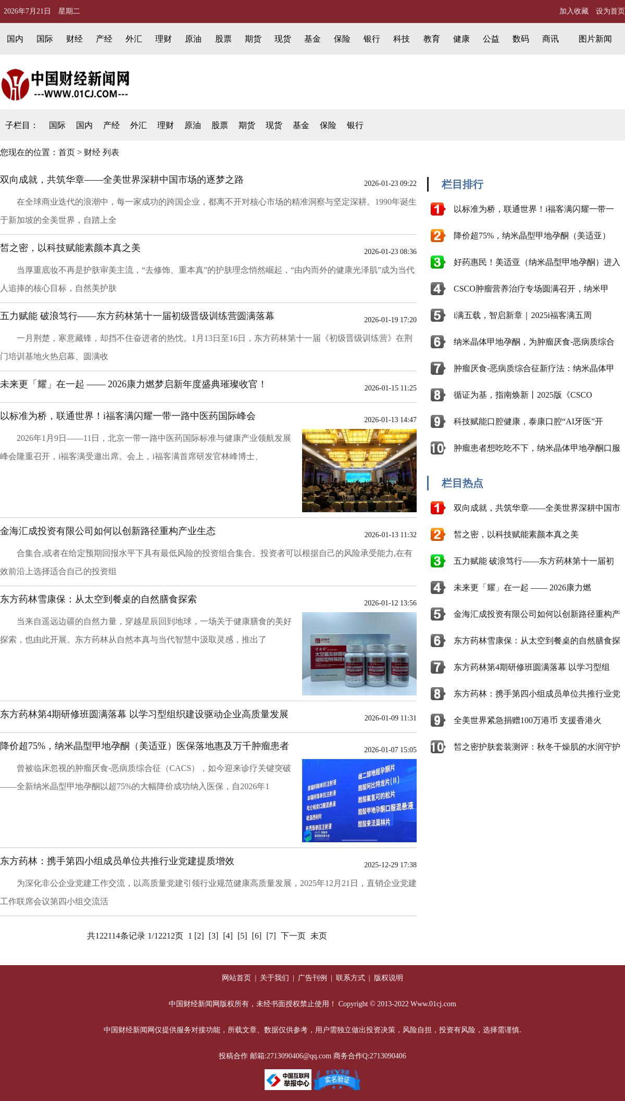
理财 (163, 38)
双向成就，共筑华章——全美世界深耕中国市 (537, 507)
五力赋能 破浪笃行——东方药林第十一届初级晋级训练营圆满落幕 (137, 316)
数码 (520, 38)
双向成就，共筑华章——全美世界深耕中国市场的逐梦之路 (122, 179)
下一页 (293, 935)
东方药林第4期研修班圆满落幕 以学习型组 (532, 667)
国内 (15, 38)
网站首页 (236, 978)
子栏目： (22, 125)
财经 (74, 38)
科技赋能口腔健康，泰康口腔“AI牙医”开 (528, 421)
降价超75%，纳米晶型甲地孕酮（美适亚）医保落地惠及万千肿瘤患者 (144, 746)
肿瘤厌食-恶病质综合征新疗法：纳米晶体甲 (534, 368)
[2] (199, 935)
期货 (253, 38)
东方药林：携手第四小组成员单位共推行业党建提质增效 (117, 861)
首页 (66, 152)
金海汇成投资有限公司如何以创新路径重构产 (537, 614)
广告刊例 (312, 978)
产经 (104, 38)
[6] (257, 935)
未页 (318, 935)
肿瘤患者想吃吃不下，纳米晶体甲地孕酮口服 (537, 448)
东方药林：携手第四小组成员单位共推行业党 (537, 693)
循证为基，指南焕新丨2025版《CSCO (523, 394)
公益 (491, 38)
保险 (342, 38)
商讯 (550, 38)
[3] (214, 935)
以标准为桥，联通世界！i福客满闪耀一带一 (534, 209)
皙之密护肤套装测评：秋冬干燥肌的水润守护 (537, 746)
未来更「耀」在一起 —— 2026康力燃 (522, 587)
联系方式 (351, 978)
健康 (461, 38)
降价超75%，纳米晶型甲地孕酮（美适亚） (532, 235)
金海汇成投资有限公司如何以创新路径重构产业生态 (108, 531)
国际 (44, 38)
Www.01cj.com (433, 1004)
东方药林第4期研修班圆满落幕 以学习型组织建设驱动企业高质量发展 (144, 714)
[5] (242, 935)
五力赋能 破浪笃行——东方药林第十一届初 (534, 560)
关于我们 (274, 978)
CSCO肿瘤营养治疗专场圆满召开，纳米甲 (531, 288)
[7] (271, 935)
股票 (223, 38)
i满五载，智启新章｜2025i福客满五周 (523, 315)
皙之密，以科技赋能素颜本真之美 (70, 248)
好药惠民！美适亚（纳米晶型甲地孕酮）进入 (537, 262)
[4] (228, 935)
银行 (372, 38)
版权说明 (387, 978)
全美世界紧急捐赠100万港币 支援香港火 (528, 720)
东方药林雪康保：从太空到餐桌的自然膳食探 (537, 640)
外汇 (134, 38)
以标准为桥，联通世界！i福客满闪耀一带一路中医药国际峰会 (128, 416)
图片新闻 (595, 38)
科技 (401, 38)
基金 (312, 38)
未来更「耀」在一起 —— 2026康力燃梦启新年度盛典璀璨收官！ (133, 384)
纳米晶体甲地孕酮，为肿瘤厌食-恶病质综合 (534, 341)
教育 (431, 38)
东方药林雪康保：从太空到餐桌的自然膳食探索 (98, 599)
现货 (282, 38)
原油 (193, 38)
